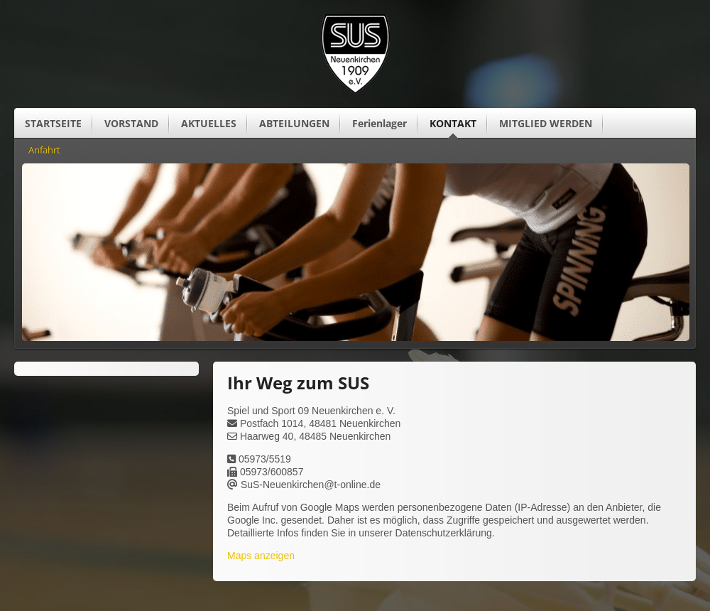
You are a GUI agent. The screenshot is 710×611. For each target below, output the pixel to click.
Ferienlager (379, 123)
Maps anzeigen (261, 555)
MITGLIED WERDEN (545, 123)
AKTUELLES (208, 123)
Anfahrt (44, 150)
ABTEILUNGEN (294, 123)
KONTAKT (453, 123)
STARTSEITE (53, 123)
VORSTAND (131, 123)
